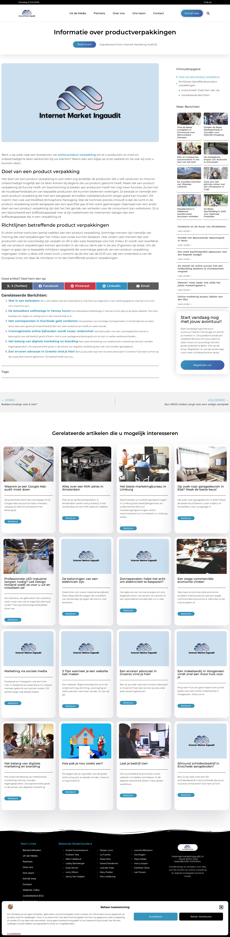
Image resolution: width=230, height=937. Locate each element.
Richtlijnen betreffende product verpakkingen (198, 83)
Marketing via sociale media (25, 671)
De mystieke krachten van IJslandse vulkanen (189, 184)
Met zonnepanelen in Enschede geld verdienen (43, 321)
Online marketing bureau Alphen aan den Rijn (200, 298)
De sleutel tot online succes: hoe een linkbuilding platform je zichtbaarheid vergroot (201, 268)
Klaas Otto (105, 859)
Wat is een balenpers (24, 300)
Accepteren (155, 916)
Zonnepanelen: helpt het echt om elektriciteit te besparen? (142, 580)
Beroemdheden (32, 850)
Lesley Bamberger (75, 863)
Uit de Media (77, 13)
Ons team (139, 13)
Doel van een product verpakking (199, 76)
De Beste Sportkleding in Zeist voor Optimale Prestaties (215, 213)
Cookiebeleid (14, 933)
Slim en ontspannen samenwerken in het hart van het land (188, 159)
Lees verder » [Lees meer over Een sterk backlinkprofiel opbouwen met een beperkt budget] (184, 259)
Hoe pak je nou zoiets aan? (82, 763)
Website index (31, 890)
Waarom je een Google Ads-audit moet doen (25, 488)
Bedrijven (84, 44)
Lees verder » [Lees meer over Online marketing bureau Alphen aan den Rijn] (184, 304)
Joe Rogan (139, 854)
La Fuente (105, 854)
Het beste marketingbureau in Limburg (143, 488)
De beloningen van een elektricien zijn (80, 580)
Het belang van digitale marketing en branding (43, 341)
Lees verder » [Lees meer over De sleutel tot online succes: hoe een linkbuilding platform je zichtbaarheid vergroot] (184, 275)
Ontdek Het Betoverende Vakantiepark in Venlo (201, 239)
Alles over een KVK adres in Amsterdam (82, 488)
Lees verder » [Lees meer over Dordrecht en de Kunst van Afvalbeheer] (184, 231)
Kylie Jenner (72, 867)
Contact (158, 13)
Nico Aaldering (107, 876)
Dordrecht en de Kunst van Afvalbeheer (202, 226)
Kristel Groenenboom (77, 850)
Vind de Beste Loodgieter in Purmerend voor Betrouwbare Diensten (186, 132)
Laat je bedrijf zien (134, 763)
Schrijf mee (29, 878)
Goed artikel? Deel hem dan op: (200, 90)
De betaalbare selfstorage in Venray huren (39, 311)
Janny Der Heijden (75, 876)
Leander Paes (107, 867)
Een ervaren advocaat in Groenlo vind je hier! (41, 351)
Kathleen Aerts (142, 867)
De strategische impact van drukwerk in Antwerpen (215, 159)
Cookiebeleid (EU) (33, 895)
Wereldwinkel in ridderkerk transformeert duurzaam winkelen (187, 213)
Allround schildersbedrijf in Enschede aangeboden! (198, 765)
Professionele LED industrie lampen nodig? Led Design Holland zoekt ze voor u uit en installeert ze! (27, 583)
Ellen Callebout (73, 859)
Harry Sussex (141, 863)
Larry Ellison (72, 872)
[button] (221, 907)
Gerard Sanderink (109, 863)
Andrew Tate (72, 854)
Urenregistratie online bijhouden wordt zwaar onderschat (50, 331)
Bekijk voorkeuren (201, 916)
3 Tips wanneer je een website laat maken (85, 672)
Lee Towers (140, 872)
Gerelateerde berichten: (195, 95)
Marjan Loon (106, 850)
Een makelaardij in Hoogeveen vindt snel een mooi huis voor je (201, 674)
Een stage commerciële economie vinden (195, 580)
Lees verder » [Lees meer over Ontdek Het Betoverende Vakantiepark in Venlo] (184, 245)
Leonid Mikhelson (143, 850)
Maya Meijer (140, 859)
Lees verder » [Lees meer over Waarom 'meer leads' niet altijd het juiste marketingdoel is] (184, 290)
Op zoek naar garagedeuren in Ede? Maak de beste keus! (201, 488)
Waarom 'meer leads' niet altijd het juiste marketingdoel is (199, 284)
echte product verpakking (77, 154)
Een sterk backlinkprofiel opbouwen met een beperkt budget (202, 253)
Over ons (119, 13)
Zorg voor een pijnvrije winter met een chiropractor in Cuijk (214, 185)
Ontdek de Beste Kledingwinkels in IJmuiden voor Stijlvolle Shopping (214, 131)
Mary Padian (106, 872)
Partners (99, 13)
